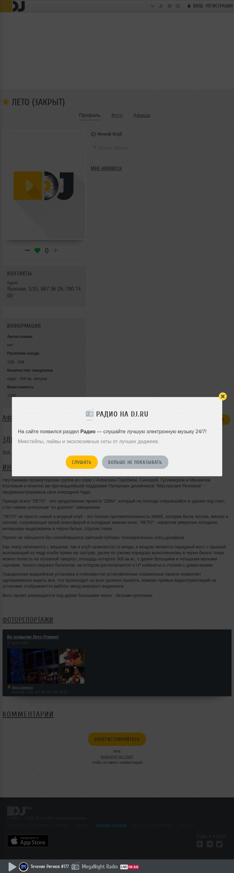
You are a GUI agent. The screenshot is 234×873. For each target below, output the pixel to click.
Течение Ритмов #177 (50, 866)
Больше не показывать (135, 462)
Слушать (81, 462)
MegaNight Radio (100, 866)
